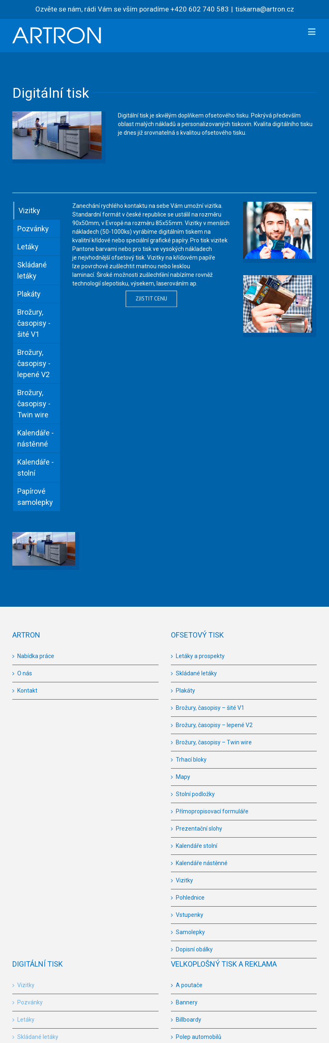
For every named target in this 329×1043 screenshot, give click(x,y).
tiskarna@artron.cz (264, 9)
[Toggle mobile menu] (312, 31)
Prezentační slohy (199, 828)
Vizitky (184, 880)
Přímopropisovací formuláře (212, 811)
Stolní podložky (195, 794)
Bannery (187, 1002)
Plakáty (185, 690)
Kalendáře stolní (196, 846)
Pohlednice (190, 897)
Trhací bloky (191, 759)
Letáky (26, 1019)
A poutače (189, 985)
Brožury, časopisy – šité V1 (210, 708)
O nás (24, 673)
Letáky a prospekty (200, 656)
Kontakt (27, 690)
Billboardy (188, 1019)
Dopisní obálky (194, 949)
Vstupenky (189, 915)
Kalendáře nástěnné (202, 863)
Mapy (183, 777)
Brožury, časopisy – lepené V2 (214, 725)
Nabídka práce (35, 656)
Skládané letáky (196, 673)
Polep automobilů (198, 1037)
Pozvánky (30, 1002)
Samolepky (190, 932)
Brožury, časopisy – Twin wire (214, 742)
